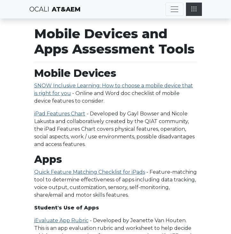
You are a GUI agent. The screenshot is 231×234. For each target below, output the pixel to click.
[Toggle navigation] (174, 9)
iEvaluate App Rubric (61, 220)
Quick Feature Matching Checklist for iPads (89, 172)
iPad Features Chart (59, 114)
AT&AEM (66, 9)
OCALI (39, 9)
